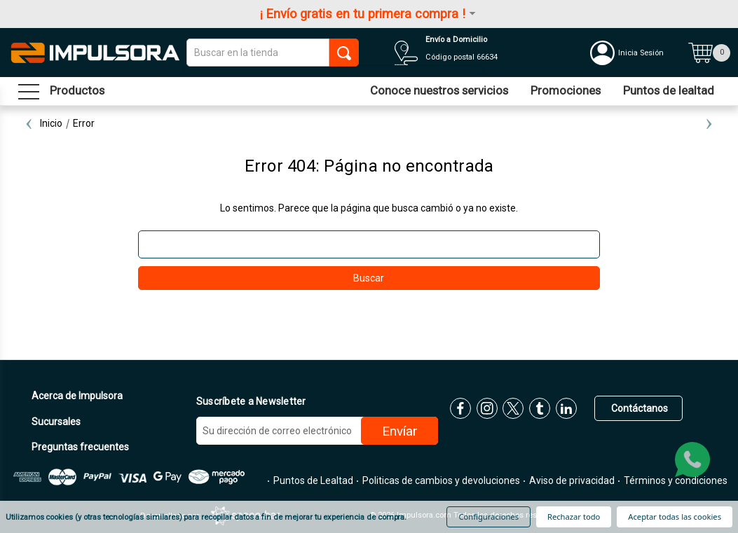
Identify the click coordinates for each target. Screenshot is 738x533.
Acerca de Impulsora (76, 395)
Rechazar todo (573, 516)
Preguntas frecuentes (79, 446)
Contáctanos (638, 408)
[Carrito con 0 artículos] (709, 53)
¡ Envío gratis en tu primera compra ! (369, 13)
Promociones (566, 90)
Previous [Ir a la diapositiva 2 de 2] (28, 123)
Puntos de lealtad (668, 90)
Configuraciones (488, 516)
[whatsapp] (692, 459)
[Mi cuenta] (635, 53)
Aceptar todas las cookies (674, 516)
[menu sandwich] (61, 91)
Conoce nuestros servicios (439, 90)
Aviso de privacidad (571, 480)
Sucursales (55, 421)
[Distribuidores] (481, 52)
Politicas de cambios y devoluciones (440, 480)
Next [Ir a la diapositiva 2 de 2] (709, 123)
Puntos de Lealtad (312, 480)
